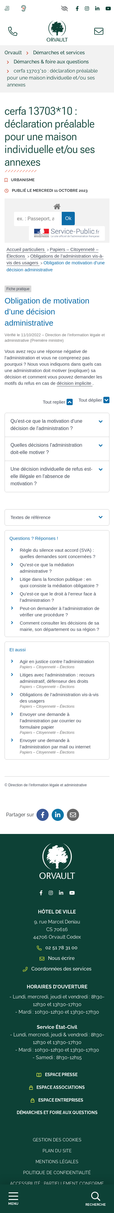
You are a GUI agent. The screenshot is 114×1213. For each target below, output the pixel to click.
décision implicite (75, 383)
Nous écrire (57, 958)
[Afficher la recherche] (95, 1199)
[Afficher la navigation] (13, 1199)
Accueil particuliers (26, 249)
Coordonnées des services (57, 969)
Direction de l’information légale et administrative (47, 785)
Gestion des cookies (57, 1139)
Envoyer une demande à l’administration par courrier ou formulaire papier (50, 721)
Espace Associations (60, 1087)
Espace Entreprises (60, 1100)
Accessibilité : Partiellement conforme (57, 1183)
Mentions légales (57, 1161)
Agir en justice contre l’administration (57, 661)
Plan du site (57, 1150)
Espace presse (61, 1074)
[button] (57, 425)
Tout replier (58, 402)
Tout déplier (93, 401)
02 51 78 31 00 (57, 947)
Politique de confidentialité (57, 1172)
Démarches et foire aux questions (57, 1112)
